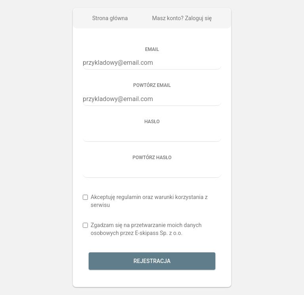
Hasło (152, 121)
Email (152, 49)
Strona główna (110, 18)
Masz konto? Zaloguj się (182, 18)
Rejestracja (151, 261)
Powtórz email (152, 85)
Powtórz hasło (152, 157)
